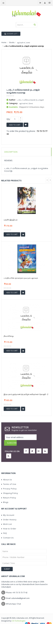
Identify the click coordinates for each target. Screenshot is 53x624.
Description (10, 151)
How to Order (8, 523)
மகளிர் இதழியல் (11, 219)
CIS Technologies (18, 615)
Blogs (4, 496)
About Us (6, 474)
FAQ (4, 527)
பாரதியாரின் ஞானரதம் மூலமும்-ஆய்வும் (21, 278)
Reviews (8, 160)
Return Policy (8, 492)
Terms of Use (8, 478)
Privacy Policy (9, 483)
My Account (7, 509)
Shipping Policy (9, 487)
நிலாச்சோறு (9, 336)
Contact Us (7, 532)
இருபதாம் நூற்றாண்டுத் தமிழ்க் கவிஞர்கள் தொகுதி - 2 (26, 394)
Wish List (6, 518)
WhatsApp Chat (13, 598)
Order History (9, 514)
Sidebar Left (10, 33)
